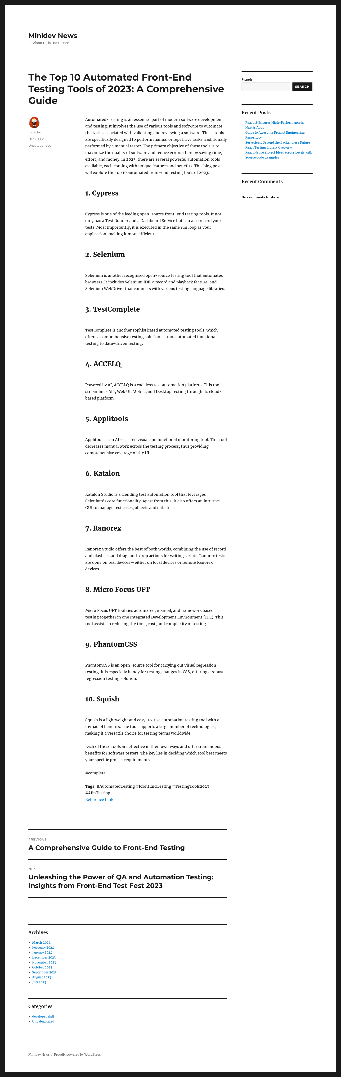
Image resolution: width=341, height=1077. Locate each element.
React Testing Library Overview (268, 147)
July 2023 (39, 982)
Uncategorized (39, 145)
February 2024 (43, 947)
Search (247, 80)
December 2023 (44, 957)
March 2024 (41, 943)
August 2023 (41, 977)
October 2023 (42, 967)
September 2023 (44, 972)
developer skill (43, 1016)
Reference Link (99, 799)
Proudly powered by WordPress (77, 1055)
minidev (34, 132)
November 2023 (44, 962)
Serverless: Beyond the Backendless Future (277, 143)
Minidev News (52, 36)
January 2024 (42, 952)
